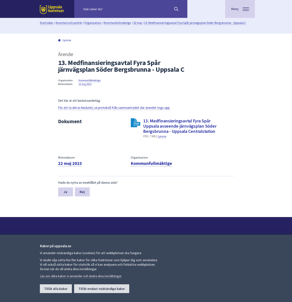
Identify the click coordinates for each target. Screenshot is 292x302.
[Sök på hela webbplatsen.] (107, 9)
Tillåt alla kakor (55, 289)
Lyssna (162, 136)
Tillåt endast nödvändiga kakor (102, 289)
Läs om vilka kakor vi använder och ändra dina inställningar (81, 276)
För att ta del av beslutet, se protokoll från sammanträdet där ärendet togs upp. (114, 107)
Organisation (92, 23)
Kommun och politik (69, 23)
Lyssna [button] (67, 40)
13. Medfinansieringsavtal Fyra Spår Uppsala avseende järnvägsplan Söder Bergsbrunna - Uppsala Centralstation (179, 126)
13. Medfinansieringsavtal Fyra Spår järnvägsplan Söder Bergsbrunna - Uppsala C (195, 23)
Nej (82, 192)
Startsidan (46, 23)
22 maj (137, 23)
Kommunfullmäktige (117, 23)
